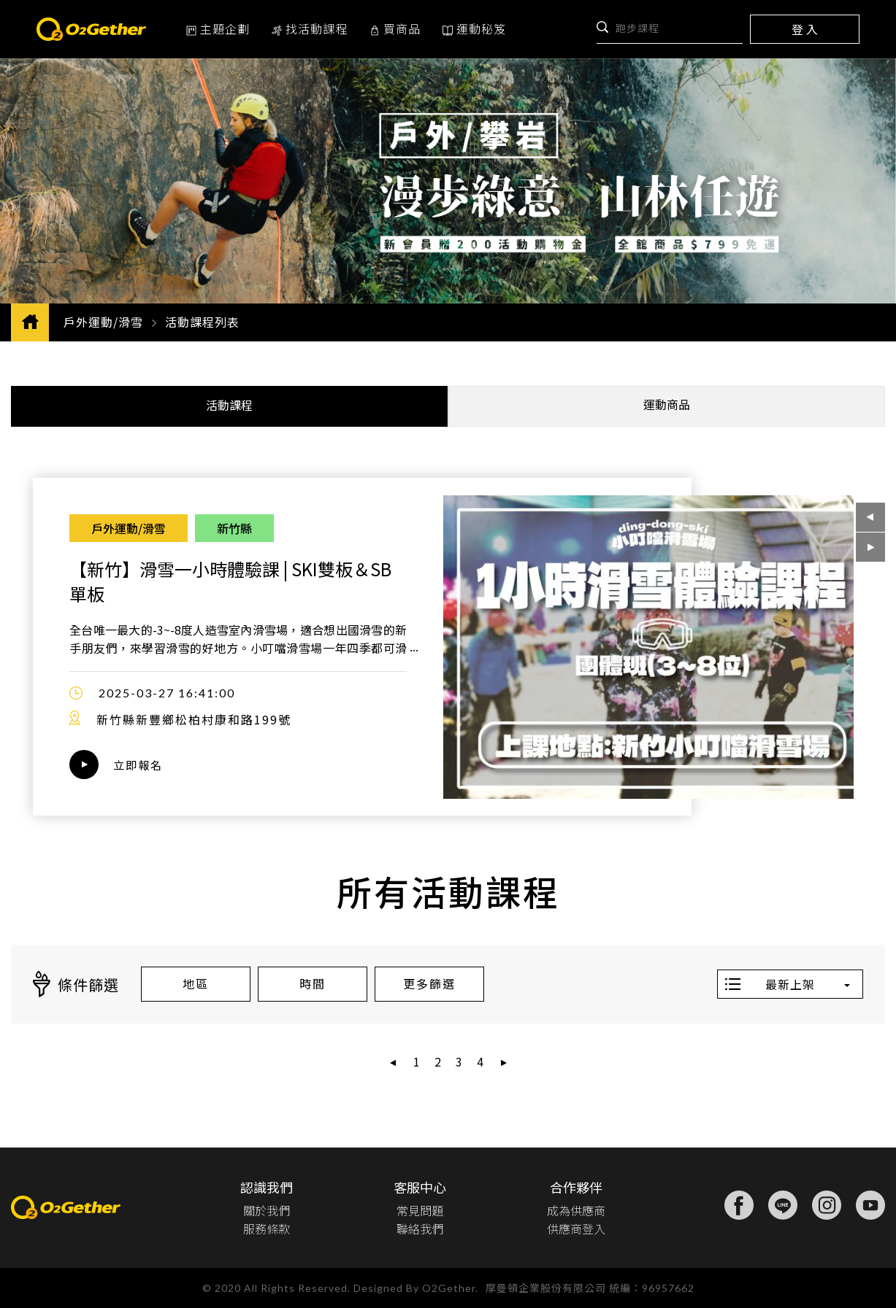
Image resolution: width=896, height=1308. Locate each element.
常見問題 (420, 1209)
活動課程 (229, 405)
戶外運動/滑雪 (103, 321)
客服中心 (420, 1186)
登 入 (805, 29)
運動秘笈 (474, 28)
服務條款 (266, 1228)
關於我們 (266, 1209)
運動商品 (666, 405)
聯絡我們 (420, 1228)
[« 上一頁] (393, 1063)
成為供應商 (576, 1209)
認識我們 (266, 1186)
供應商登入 (576, 1228)
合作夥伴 (576, 1186)
